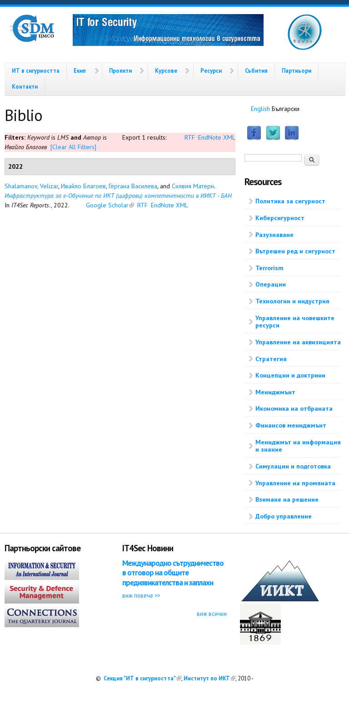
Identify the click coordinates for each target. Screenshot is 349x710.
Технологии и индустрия (292, 301)
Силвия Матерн (193, 186)
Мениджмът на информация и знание (298, 446)
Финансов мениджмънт (290, 425)
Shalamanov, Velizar (31, 186)
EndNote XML (216, 137)
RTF (189, 137)
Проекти (120, 70)
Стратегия (271, 359)
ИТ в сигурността (36, 70)
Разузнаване (274, 235)
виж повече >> (141, 595)
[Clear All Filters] (73, 147)
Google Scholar (110, 205)
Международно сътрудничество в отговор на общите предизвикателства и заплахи (173, 573)
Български (285, 109)
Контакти (25, 86)
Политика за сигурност (290, 201)
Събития (256, 70)
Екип (80, 70)
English (260, 109)
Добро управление (283, 516)
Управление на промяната (295, 483)
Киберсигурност (279, 218)
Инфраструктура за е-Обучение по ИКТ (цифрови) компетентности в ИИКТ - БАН (118, 195)
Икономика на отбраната (294, 408)
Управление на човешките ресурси (294, 322)
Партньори (296, 70)
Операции (270, 284)
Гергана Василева (133, 186)
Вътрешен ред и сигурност (295, 251)
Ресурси (211, 70)
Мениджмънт (275, 392)
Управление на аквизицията (298, 342)
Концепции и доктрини (290, 375)
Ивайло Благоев (83, 186)
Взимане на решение (287, 499)
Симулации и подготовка (293, 466)
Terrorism (269, 268)
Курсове (166, 70)
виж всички (212, 613)
